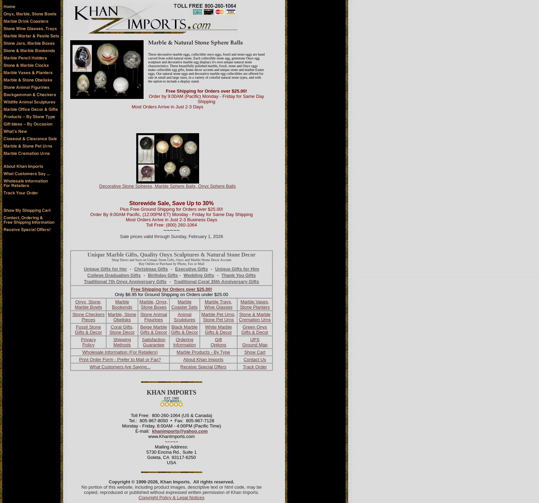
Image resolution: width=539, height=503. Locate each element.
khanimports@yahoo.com (179, 431)
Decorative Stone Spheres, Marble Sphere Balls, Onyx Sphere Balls (167, 186)
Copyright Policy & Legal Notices (172, 497)
